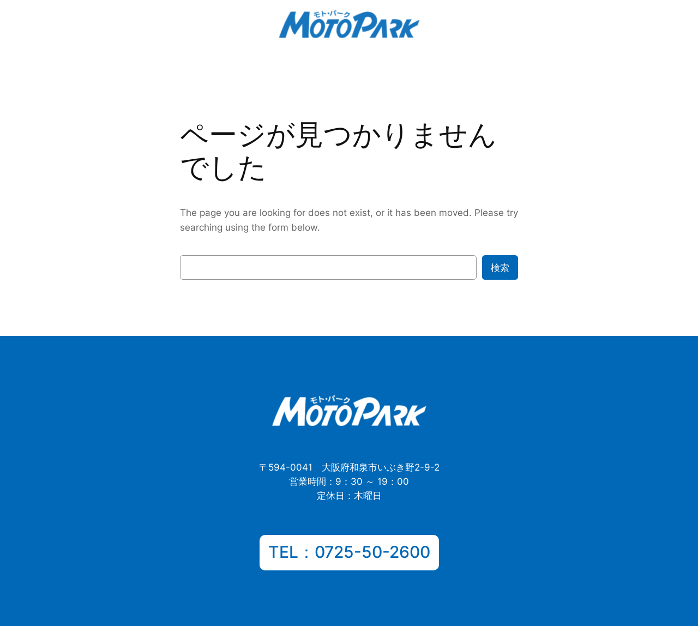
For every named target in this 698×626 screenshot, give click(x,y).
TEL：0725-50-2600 (349, 552)
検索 (500, 267)
